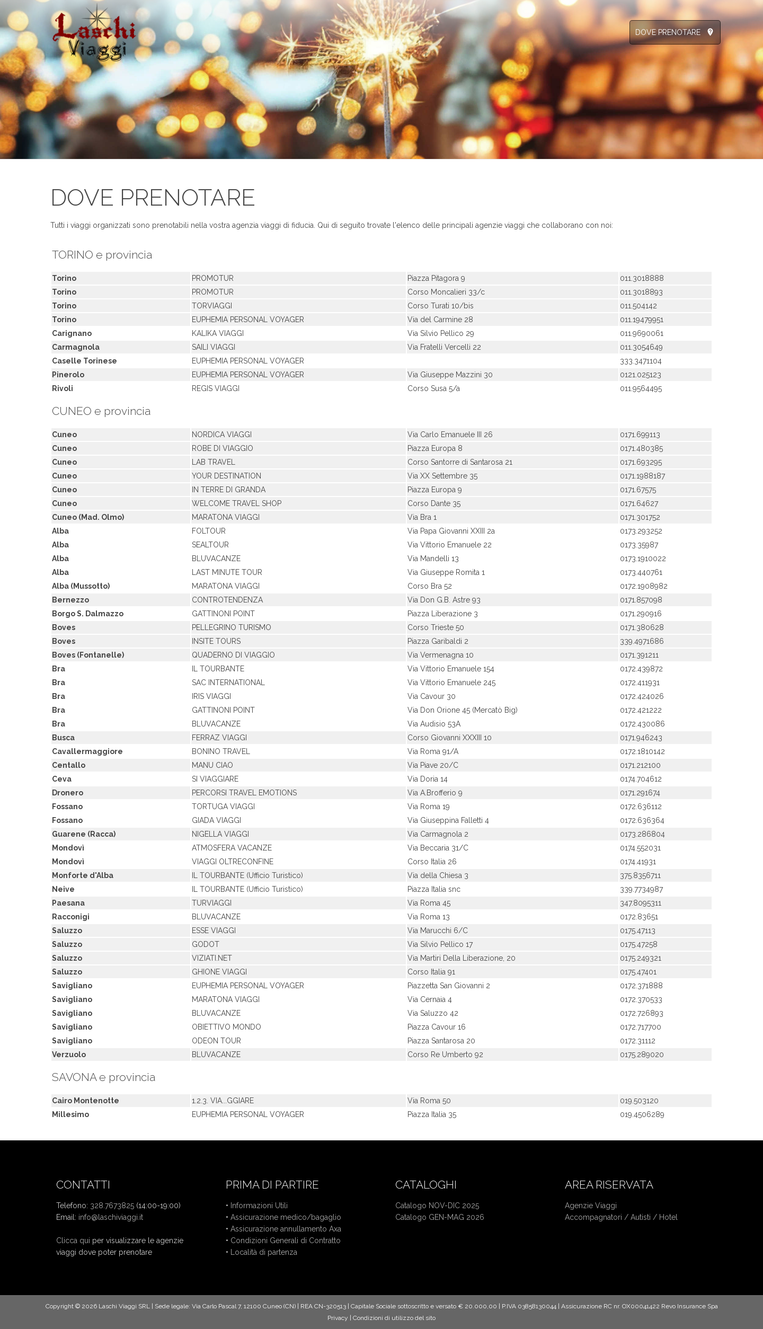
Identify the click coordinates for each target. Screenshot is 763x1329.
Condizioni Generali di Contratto (285, 1240)
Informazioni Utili (259, 1205)
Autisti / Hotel (654, 1217)
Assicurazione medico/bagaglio (285, 1217)
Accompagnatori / (598, 1217)
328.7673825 (112, 1205)
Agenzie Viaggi (591, 1205)
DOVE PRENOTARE (667, 32)
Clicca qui (73, 1240)
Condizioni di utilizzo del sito (394, 1318)
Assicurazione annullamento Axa (285, 1229)
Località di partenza (263, 1252)
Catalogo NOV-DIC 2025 (437, 1205)
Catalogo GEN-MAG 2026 (439, 1217)
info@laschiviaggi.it (110, 1217)
